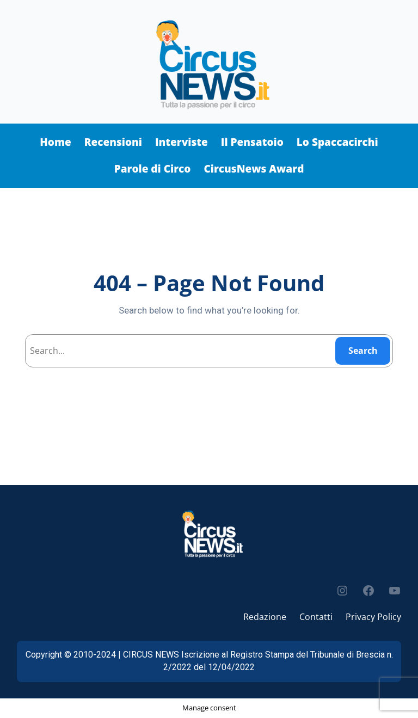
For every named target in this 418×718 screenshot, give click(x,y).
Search (363, 351)
